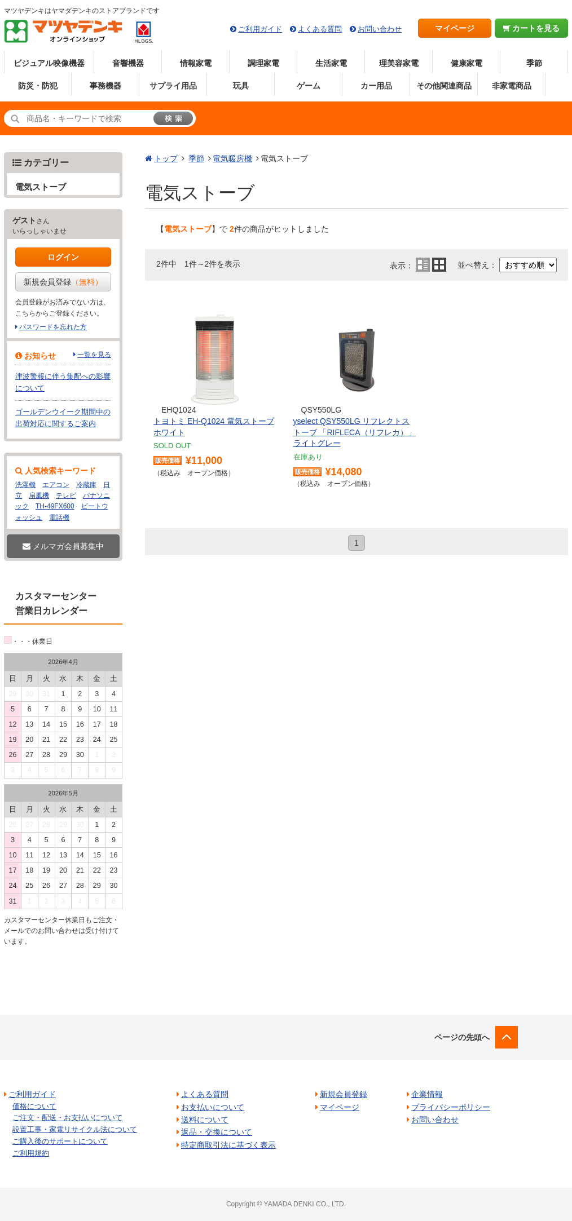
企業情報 (427, 1094)
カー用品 (376, 85)
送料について (204, 1119)
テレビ (66, 495)
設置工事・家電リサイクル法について (74, 1129)
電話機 (59, 517)
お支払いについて (212, 1107)
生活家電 (331, 63)
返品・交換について (216, 1131)
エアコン (55, 485)
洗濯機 (25, 485)
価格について (34, 1106)
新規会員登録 (63, 281)
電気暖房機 (232, 158)
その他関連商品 (444, 85)
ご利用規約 (30, 1153)
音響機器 (128, 63)
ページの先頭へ (462, 1037)
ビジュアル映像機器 (49, 63)
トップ (166, 158)
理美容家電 (399, 63)
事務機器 (105, 85)
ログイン (63, 257)
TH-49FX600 (55, 506)
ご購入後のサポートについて (60, 1141)
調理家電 (263, 63)
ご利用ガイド (260, 29)
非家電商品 (511, 85)
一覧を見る (94, 355)
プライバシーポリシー (450, 1107)
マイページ (454, 28)
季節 (534, 63)
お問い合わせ (380, 29)
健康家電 (466, 63)
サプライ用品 (173, 85)
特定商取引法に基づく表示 (228, 1144)
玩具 (241, 85)
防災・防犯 (38, 85)
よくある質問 (320, 29)
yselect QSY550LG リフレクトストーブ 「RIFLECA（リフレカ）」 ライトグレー (354, 432)
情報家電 (196, 63)
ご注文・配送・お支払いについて (67, 1117)
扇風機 (39, 495)
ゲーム (308, 85)
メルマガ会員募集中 (63, 546)
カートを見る (531, 28)
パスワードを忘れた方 (53, 327)
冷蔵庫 (86, 485)
